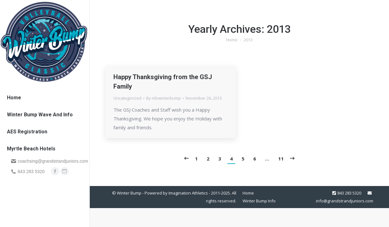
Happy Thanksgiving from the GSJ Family (162, 81)
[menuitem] (14, 97)
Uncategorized (127, 98)
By (163, 98)
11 (281, 158)
